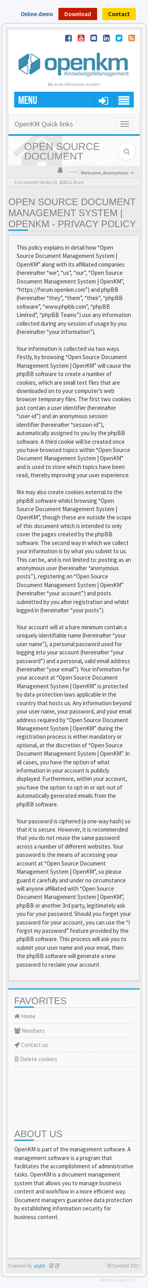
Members (29, 1030)
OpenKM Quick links (44, 123)
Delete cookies (35, 1059)
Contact (119, 14)
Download (77, 14)
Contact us (31, 1045)
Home (25, 1016)
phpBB (39, 1266)
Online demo (37, 14)
